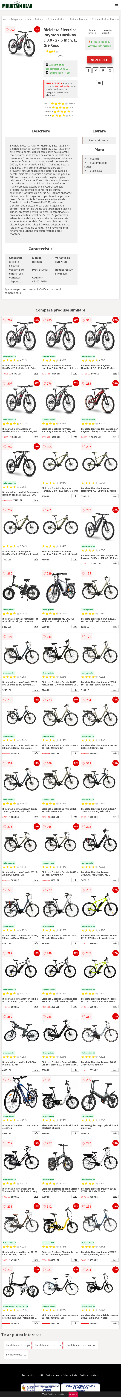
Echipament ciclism (21, 19)
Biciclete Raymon (79, 19)
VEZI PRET (99, 59)
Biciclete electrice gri (18, 1345)
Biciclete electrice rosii (48, 1345)
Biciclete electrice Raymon (105, 19)
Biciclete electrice (57, 19)
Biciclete (39, 19)
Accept (73, 1394)
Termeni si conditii (32, 1375)
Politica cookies (89, 1375)
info (36, 373)
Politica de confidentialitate (62, 1375)
